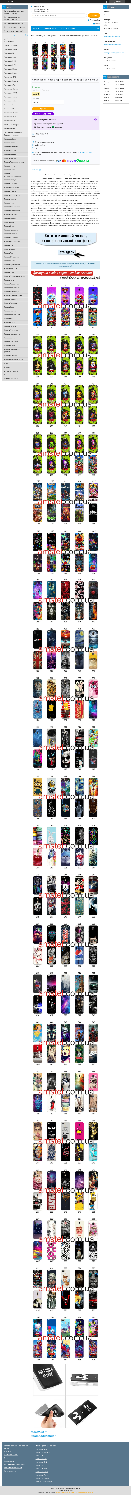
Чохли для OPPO (10, 93)
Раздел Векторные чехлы (13, 359)
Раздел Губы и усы (11, 330)
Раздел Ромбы (9, 322)
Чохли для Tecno (10, 97)
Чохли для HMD (10, 121)
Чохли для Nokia (10, 61)
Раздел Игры (9, 222)
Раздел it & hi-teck (11, 238)
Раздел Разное (9, 253)
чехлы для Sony (41, 1459)
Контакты (7, 1451)
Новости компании (11, 379)
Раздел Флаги (9, 170)
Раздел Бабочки (10, 139)
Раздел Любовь (10, 154)
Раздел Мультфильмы (12, 207)
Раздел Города (9, 166)
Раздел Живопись (10, 234)
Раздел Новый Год (11, 299)
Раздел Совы (9, 307)
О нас (6, 363)
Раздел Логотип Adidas (12, 315)
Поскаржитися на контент (65, 1493)
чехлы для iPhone (42, 1475)
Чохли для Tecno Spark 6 (46, 36)
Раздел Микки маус (11, 291)
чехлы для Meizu (42, 1469)
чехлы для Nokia (42, 1462)
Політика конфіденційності (84, 1493)
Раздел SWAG (9, 318)
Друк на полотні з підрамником (10, 40)
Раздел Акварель (10, 268)
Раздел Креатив (10, 199)
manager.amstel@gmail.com (114, 53)
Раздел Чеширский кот (12, 334)
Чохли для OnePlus (11, 113)
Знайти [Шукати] (94, 15)
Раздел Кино (9, 203)
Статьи (6, 375)
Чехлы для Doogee (11, 125)
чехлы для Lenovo (42, 1449)
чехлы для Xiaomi (42, 1472)
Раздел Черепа (10, 326)
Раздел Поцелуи (10, 303)
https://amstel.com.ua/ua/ (113, 44)
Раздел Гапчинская (11, 342)
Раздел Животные (11, 147)
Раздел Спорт (9, 226)
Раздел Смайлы (10, 218)
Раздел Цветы (9, 143)
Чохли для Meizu (10, 69)
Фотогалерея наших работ (14, 31)
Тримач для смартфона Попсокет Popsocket (13, 134)
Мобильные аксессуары (44, 1482)
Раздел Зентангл (10, 338)
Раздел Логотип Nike (12, 288)
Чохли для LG (9, 53)
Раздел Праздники (11, 230)
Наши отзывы (9, 1461)
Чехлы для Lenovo (11, 45)
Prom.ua (77, 1488)
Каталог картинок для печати (14, 1464)
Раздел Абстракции (11, 187)
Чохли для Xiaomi (10, 73)
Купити (43, 108)
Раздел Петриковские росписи (12, 350)
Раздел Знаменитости (12, 211)
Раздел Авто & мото (12, 195)
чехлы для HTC (41, 1465)
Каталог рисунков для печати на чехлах (12, 18)
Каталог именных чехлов (13, 23)
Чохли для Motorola (11, 109)
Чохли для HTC (9, 65)
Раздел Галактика (10, 184)
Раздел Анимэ (9, 345)
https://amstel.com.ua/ (112, 36)
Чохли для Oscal (10, 117)
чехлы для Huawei (42, 1478)
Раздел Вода (9, 272)
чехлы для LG (40, 1456)
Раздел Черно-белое (12, 241)
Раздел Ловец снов (11, 284)
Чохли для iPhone (10, 85)
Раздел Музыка (10, 150)
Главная (36, 28)
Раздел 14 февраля (11, 257)
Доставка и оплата (11, 371)
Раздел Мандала (10, 355)
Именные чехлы (50, 28)
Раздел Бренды (10, 191)
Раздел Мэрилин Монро (13, 295)
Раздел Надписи (10, 311)
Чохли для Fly (9, 129)
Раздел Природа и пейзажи (14, 162)
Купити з (43, 114)
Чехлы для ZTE (10, 77)
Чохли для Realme (11, 81)
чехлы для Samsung (43, 1452)
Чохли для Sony (10, 57)
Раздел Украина (10, 158)
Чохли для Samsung (11, 49)
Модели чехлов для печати (14, 27)
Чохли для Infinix (10, 101)
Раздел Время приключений (14, 276)
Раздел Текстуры (10, 180)
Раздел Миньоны (10, 214)
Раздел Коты (9, 280)
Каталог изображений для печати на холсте (14, 12)
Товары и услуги (10, 35)
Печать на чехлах (68, 28)
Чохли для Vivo (10, 105)
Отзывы (7, 367)
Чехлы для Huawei (11, 89)
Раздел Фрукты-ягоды (12, 265)
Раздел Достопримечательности (13, 175)
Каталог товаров (10, 1471)
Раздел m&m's (9, 261)
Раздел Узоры (9, 249)
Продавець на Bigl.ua (65, 1490)
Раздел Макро (9, 245)
